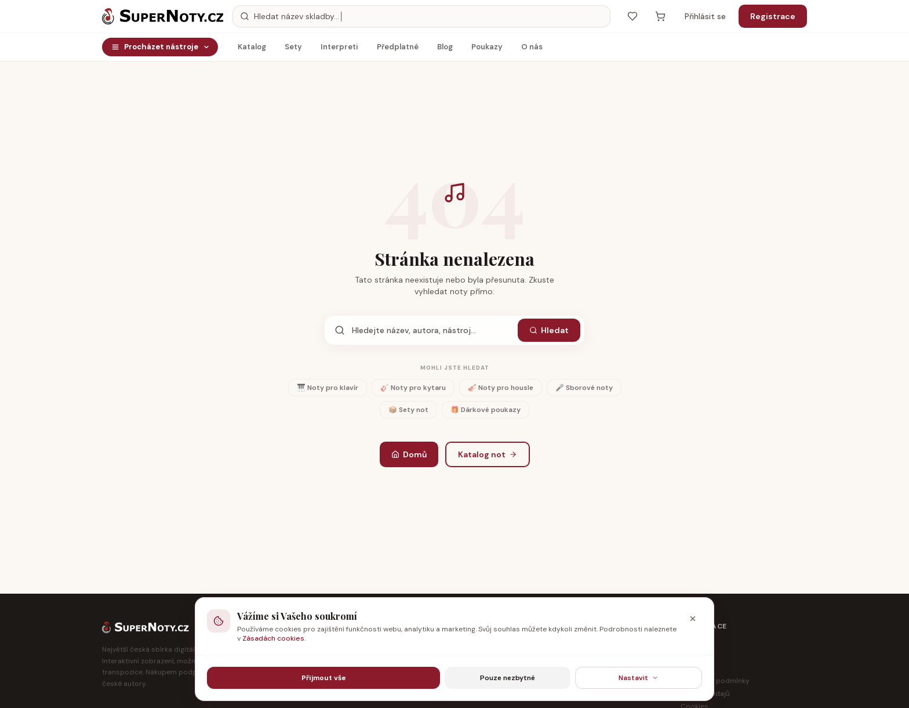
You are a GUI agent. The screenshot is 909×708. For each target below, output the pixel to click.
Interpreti (339, 49)
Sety (293, 49)
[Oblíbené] (632, 16)
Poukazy (487, 49)
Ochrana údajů (705, 693)
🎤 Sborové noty (584, 387)
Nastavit (639, 677)
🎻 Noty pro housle (500, 387)
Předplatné (398, 49)
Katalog (252, 49)
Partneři (694, 655)
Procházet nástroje (160, 47)
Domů (409, 454)
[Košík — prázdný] (660, 16)
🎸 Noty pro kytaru (413, 387)
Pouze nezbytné (507, 677)
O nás (532, 49)
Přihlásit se (705, 16)
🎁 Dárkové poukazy (485, 409)
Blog (445, 49)
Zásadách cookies (273, 638)
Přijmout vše (323, 677)
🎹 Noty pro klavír (327, 387)
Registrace (772, 16)
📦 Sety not (408, 409)
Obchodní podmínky (715, 680)
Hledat (549, 330)
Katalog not (487, 454)
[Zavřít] (692, 618)
